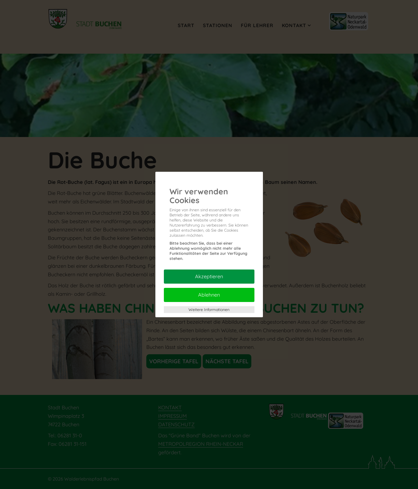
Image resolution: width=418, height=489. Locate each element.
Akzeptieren (209, 276)
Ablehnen (209, 295)
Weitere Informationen (209, 309)
